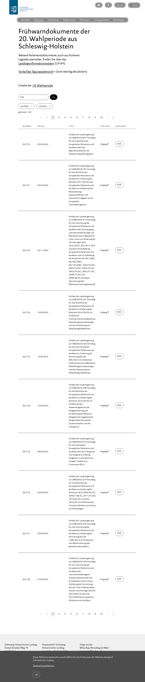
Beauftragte (118, 20)
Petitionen (85, 20)
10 (101, 117)
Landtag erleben (101, 20)
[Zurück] (40, 117)
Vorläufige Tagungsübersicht (35, 71)
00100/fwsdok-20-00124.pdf (119, 405)
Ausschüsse (53, 20)
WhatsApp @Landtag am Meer (94, 647)
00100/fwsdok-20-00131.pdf (119, 185)
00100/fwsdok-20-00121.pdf (119, 533)
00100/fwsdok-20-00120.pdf (119, 579)
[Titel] (34, 97)
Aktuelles (25, 20)
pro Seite (24, 106)
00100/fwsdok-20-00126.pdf (119, 312)
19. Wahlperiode (42, 85)
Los (53, 97)
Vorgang (103, 144)
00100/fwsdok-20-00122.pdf (119, 492)
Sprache (120, 5)
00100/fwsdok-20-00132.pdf (119, 144)
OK (36, 674)
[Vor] (107, 117)
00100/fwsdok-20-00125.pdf (119, 356)
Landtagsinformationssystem (36, 63)
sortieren (43, 106)
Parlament (39, 20)
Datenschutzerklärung (43, 665)
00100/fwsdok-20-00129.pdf (119, 250)
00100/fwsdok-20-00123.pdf (119, 451)
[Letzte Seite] (113, 117)
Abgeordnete (69, 20)
